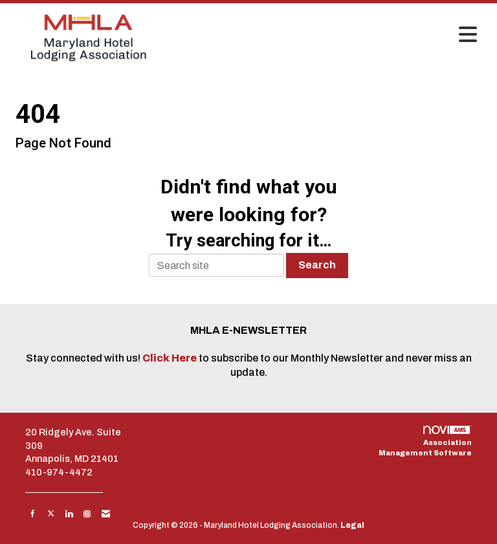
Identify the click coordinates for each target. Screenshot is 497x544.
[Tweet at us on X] (50, 513)
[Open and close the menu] (325, 35)
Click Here (170, 358)
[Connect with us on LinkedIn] (68, 513)
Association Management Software (425, 441)
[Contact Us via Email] (106, 513)
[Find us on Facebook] (32, 513)
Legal (352, 525)
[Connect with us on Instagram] (87, 513)
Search (317, 264)
